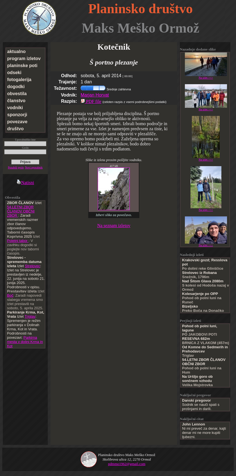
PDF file (91, 101)
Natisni (25, 182)
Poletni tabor (18, 241)
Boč (10, 295)
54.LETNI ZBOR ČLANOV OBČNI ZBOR (21, 211)
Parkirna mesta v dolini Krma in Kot (25, 341)
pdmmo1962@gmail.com (127, 464)
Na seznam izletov (113, 225)
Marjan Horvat (95, 95)
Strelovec (32, 266)
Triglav (30, 316)
